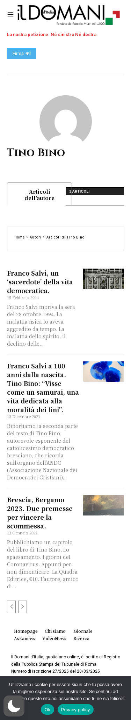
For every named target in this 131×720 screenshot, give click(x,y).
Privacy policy (75, 709)
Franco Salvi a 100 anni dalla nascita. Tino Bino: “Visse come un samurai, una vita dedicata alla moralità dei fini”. (43, 387)
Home (19, 237)
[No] (122, 697)
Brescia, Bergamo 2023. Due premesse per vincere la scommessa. (40, 512)
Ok (47, 709)
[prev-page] (11, 607)
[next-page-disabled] (22, 607)
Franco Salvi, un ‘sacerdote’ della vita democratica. (40, 281)
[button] (13, 705)
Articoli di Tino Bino (65, 237)
